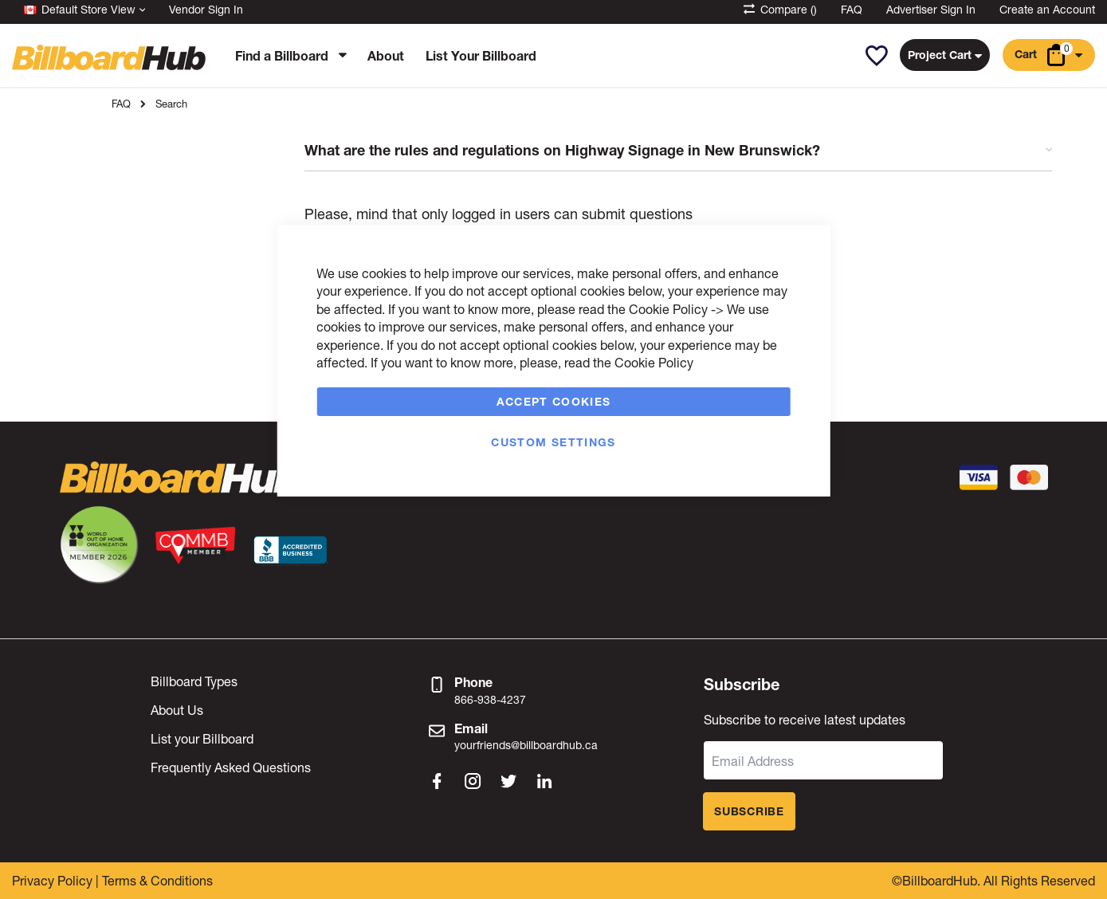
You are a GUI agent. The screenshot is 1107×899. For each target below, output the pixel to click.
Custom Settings (553, 442)
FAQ (851, 9)
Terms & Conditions (157, 880)
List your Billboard (202, 738)
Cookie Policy (668, 308)
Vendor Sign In (206, 9)
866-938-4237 (490, 699)
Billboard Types (194, 681)
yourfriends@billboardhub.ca (526, 745)
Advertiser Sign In (930, 9)
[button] (876, 56)
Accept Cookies (554, 401)
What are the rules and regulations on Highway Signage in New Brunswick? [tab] (678, 151)
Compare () (779, 9)
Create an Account (1047, 9)
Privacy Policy (52, 880)
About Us (177, 709)
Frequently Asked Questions (231, 767)
